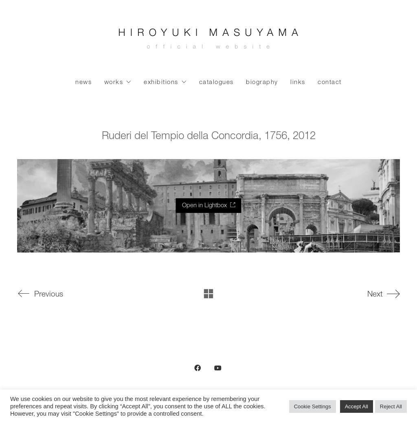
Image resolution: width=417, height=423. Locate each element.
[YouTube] (218, 368)
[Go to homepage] (208, 41)
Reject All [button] (391, 406)
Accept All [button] (356, 406)
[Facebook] (197, 368)
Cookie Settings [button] (312, 406)
